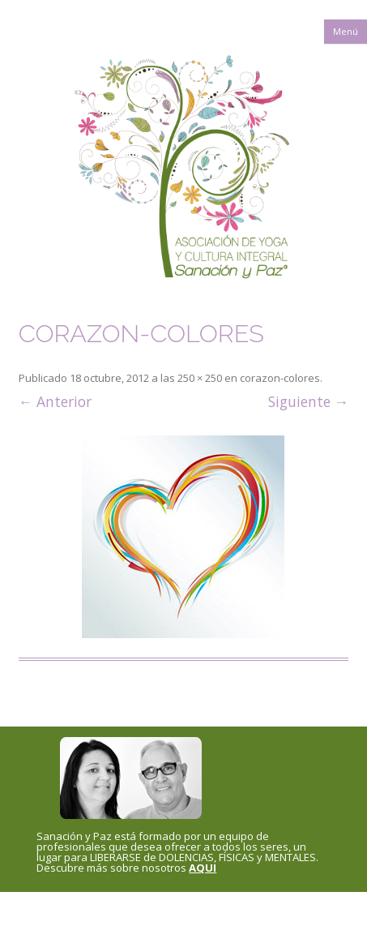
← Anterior (55, 401)
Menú (345, 31)
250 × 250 (199, 378)
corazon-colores (280, 378)
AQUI (202, 867)
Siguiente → (308, 401)
